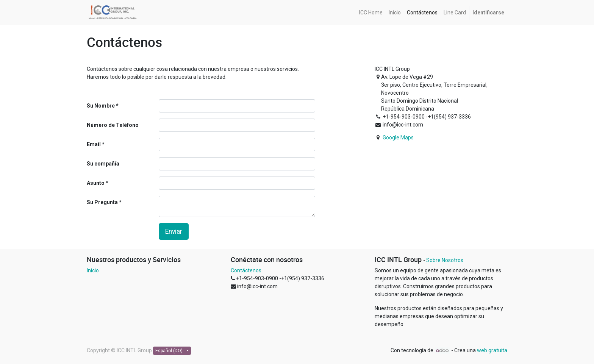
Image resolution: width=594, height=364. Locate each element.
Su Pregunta (102, 202)
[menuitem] (371, 13)
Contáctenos (246, 270)
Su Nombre (101, 106)
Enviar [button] (173, 231)
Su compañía (103, 164)
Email (94, 144)
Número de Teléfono (113, 125)
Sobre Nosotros (444, 260)
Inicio (93, 270)
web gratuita (492, 350)
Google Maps (398, 137)
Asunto (96, 183)
